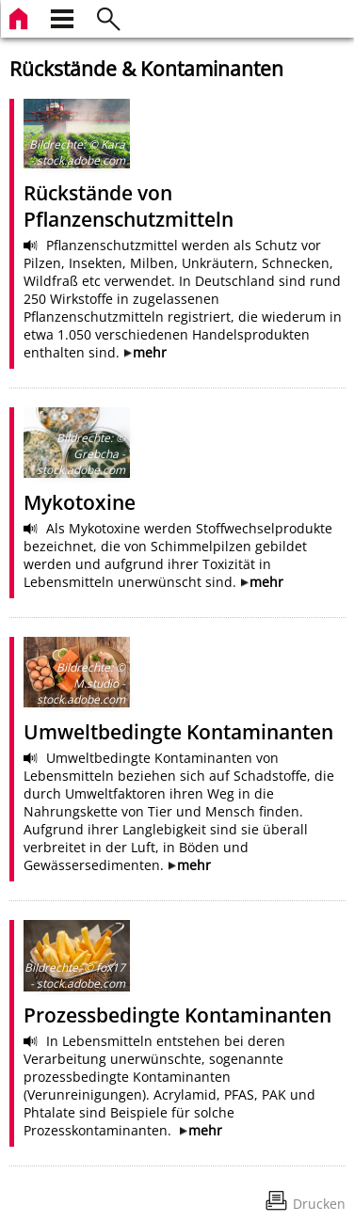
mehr (150, 352)
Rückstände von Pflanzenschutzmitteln (128, 206)
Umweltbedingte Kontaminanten (178, 732)
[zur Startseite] (20, 16)
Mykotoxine (80, 502)
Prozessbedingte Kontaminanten (177, 1015)
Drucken (319, 1204)
